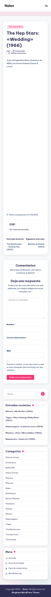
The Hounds (11, 539)
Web (9, 351)
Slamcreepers (12, 519)
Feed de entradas (16, 563)
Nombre (11, 324)
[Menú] (46, 5)
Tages (8, 524)
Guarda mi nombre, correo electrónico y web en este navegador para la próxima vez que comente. (25, 367)
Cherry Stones (12, 472)
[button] (19, 229)
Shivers (9, 514)
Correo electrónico (17, 337)
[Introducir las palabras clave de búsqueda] (25, 394)
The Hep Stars (15, 27)
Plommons (10, 503)
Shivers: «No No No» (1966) (19, 411)
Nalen (9, 6)
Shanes (9, 509)
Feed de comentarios (18, 568)
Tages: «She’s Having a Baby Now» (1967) (22, 418)
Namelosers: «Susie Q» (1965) (20, 439)
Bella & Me (10, 467)
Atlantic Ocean (12, 457)
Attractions (11, 462)
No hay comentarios (17, 53)
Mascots (9, 483)
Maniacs (9, 478)
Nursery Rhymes (12, 498)
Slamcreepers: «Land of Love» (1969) (24, 426)
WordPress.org (15, 573)
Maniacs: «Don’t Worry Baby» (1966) (24, 433)
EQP (12, 224)
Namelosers (11, 493)
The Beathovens (13, 529)
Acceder (12, 558)
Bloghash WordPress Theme (25, 592)
